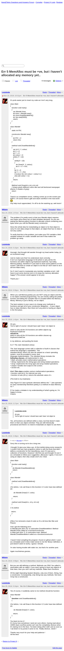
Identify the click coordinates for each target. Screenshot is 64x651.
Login (53, 2)
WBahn (5, 209)
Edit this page (57, 648)
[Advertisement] (27, 33)
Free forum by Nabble (9, 648)
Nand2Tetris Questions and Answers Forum (17, 2)
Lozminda (6, 92)
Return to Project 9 (10, 641)
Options (58, 81)
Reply (45, 92)
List (16, 81)
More (59, 92)
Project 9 (47, 2)
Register (59, 2)
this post (19, 440)
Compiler (39, 2)
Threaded (26, 81)
